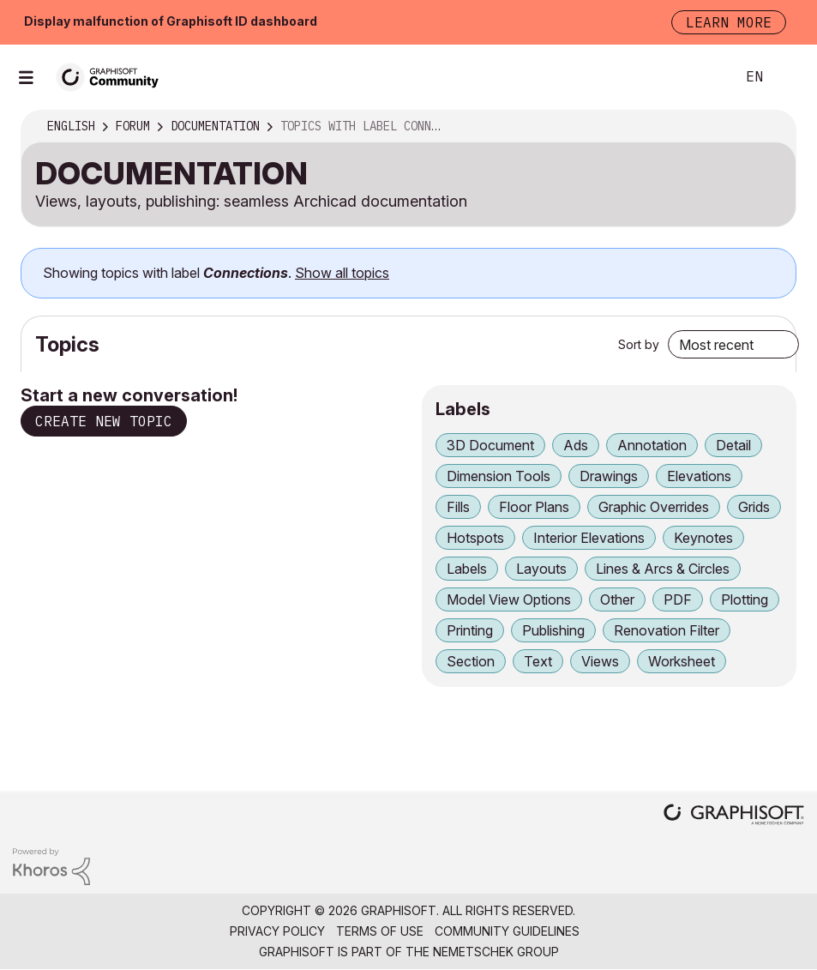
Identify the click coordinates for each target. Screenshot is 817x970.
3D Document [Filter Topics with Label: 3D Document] (490, 445)
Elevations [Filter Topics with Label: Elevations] (699, 476)
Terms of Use (380, 931)
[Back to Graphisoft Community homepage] (113, 76)
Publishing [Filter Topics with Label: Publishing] (553, 630)
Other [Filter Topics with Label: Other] (617, 599)
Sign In (789, 77)
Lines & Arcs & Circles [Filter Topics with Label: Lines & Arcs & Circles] (663, 568)
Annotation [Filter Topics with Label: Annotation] (652, 445)
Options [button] (771, 127)
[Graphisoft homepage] (734, 816)
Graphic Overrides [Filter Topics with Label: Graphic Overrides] (653, 506)
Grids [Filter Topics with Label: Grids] (754, 506)
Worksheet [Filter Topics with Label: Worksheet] (681, 661)
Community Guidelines (507, 931)
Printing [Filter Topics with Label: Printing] (470, 630)
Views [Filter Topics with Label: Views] (600, 661)
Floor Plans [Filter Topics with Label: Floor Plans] (534, 506)
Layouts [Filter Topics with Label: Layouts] (541, 568)
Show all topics (342, 272)
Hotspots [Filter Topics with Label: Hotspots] (475, 537)
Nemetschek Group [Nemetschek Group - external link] (496, 951)
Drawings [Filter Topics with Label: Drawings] (609, 476)
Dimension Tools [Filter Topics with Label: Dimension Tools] (498, 476)
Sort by (638, 344)
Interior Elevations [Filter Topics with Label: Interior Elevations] (589, 537)
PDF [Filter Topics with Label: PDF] (678, 599)
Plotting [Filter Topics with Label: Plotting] (744, 599)
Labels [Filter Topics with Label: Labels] (467, 568)
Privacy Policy (277, 931)
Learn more (729, 22)
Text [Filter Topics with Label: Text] (538, 661)
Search (703, 77)
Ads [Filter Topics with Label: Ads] (575, 445)
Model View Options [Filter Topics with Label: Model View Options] (509, 599)
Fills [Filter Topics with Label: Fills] (458, 506)
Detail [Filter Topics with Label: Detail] (733, 445)
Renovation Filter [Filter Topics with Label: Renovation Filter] (666, 630)
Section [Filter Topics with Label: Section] (471, 661)
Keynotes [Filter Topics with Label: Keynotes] (703, 537)
